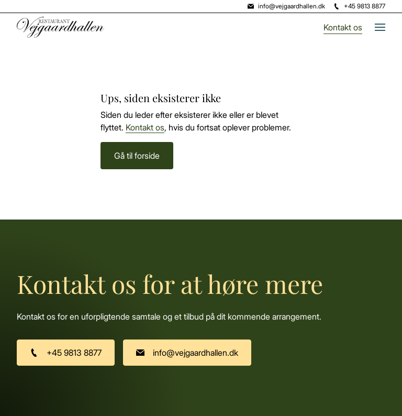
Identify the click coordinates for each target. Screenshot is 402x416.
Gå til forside (137, 155)
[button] (373, 27)
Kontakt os (342, 27)
